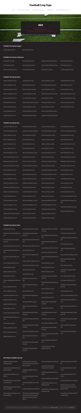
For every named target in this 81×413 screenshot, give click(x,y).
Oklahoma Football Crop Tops (48, 102)
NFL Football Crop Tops (38, 10)
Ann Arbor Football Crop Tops (10, 126)
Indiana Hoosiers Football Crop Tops (30, 261)
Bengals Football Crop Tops (9, 271)
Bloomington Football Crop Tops (11, 165)
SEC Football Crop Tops (65, 65)
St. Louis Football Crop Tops (67, 148)
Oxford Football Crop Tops (47, 196)
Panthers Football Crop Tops (48, 267)
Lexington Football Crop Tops (48, 126)
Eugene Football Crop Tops (28, 157)
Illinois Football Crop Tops (9, 111)
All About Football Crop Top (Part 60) (30, 388)
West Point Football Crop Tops (67, 211)
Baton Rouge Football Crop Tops (11, 157)
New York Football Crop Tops (48, 89)
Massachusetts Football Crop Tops (30, 102)
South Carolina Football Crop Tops (49, 115)
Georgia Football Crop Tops (9, 106)
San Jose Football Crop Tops (67, 135)
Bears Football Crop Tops (9, 267)
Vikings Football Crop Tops (66, 291)
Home (13, 10)
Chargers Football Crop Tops (10, 304)
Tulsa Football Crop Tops (66, 187)
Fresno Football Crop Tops (28, 170)
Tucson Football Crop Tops (66, 183)
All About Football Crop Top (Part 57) (69, 380)
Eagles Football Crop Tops (9, 336)
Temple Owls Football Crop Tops (68, 233)
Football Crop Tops (40, 5)
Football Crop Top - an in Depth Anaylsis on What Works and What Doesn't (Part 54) (68, 386)
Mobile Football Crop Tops (47, 157)
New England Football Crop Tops (49, 170)
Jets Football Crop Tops (27, 274)
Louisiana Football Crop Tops (29, 93)
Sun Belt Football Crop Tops (67, 69)
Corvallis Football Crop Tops (29, 135)
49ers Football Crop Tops (9, 229)
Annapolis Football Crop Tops (10, 130)
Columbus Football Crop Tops (29, 126)
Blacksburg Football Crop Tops (10, 161)
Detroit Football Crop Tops (28, 148)
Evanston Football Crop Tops (29, 161)
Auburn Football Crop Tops (9, 144)
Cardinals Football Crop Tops (10, 299)
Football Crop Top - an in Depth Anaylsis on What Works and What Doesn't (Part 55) (30, 363)
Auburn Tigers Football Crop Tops (11, 263)
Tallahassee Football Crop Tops (67, 161)
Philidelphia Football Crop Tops (48, 204)
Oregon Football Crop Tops (47, 106)
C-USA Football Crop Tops (28, 69)
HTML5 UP (71, 407)
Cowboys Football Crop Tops (10, 327)
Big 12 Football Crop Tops (28, 60)
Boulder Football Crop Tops (9, 170)
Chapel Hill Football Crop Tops (10, 183)
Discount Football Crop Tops (62, 10)
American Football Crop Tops (10, 69)
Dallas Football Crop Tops (28, 139)
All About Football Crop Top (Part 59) (49, 361)
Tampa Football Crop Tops (66, 170)
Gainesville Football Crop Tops (29, 174)
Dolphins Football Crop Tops (10, 332)
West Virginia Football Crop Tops (68, 98)
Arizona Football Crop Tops (9, 85)
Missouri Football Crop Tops (47, 80)
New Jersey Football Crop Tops (48, 85)
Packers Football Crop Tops (47, 263)
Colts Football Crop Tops (9, 323)
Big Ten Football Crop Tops (28, 65)
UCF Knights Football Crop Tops (67, 276)
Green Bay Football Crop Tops (29, 178)
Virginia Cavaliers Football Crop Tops (68, 295)
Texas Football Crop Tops (66, 85)
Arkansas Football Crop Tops (10, 89)
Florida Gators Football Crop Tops (30, 229)
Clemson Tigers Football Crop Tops (11, 312)
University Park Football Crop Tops (68, 196)
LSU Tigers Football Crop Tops (29, 301)
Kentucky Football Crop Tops (29, 89)
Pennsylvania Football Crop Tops (49, 111)
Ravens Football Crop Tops (47, 297)
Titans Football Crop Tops (66, 265)
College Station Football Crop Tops (11, 213)
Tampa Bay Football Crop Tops (67, 165)
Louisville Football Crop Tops (48, 135)
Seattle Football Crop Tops (66, 139)
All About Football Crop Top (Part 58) (49, 378)
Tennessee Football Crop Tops (67, 80)
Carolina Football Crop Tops (9, 178)
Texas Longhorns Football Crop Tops (68, 254)
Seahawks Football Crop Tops (48, 318)
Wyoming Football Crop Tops (67, 106)
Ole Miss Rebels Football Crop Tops (49, 248)
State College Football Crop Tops (68, 157)
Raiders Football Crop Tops (47, 288)
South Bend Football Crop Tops (67, 144)
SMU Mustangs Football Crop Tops (49, 323)
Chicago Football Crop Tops (9, 196)
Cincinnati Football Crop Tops (10, 200)
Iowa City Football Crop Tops (29, 196)
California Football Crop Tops (10, 93)
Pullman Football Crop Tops (48, 217)
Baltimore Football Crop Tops (10, 152)
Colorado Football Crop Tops (10, 98)
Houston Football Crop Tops (29, 187)
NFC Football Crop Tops (47, 69)
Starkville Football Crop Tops (67, 152)
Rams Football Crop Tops (47, 293)
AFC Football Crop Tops (8, 65)
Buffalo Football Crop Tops (9, 174)
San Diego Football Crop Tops (67, 126)
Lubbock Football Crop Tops (48, 139)
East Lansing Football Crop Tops (29, 152)
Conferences (50, 10)
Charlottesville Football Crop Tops (11, 187)
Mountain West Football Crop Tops (49, 65)
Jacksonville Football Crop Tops (29, 200)
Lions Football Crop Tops (28, 291)
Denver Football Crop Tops (28, 144)
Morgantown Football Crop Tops (49, 161)
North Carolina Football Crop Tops (49, 93)
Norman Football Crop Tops (47, 183)
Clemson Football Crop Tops (10, 204)
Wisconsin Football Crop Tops (67, 102)
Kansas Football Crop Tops (28, 85)
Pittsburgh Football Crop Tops (48, 213)
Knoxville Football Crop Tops (29, 209)
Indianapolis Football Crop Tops (29, 191)
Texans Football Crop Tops (66, 244)
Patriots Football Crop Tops (47, 271)
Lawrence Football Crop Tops (29, 217)
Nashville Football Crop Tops (48, 165)
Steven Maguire (54, 407)
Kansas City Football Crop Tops (29, 204)
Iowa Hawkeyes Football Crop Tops (30, 265)
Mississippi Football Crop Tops (29, 115)
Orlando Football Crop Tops (47, 191)
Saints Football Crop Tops (47, 308)
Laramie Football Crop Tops (28, 213)
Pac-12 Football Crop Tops (66, 60)
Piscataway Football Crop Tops (48, 209)
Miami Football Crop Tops (47, 148)
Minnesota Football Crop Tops (29, 111)
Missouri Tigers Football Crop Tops (30, 331)
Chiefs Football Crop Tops (9, 308)
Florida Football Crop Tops (9, 102)
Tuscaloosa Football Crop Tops (67, 191)
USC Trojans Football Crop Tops (67, 280)
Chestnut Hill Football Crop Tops (11, 191)
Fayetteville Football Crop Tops (29, 165)
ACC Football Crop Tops (8, 60)
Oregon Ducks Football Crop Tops (49, 252)
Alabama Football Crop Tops (10, 80)
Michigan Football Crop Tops (29, 106)
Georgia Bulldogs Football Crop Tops (31, 246)
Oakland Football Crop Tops (48, 187)
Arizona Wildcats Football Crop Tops (11, 246)
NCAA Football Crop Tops (23, 10)
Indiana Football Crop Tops (9, 115)
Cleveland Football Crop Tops (10, 209)
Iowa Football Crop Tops (28, 80)
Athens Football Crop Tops (9, 139)
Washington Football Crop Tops (67, 93)
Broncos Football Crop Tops (9, 286)
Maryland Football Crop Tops (29, 98)
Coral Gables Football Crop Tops (29, 130)
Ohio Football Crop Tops (47, 98)
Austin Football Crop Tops (9, 148)
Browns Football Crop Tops (9, 291)
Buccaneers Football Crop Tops (10, 295)
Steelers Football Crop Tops (66, 229)
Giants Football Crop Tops (28, 250)
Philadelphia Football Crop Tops (48, 200)
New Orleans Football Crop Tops (49, 174)
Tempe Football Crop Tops (66, 174)
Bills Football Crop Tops (9, 276)
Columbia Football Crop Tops (10, 217)
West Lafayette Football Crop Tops (68, 206)
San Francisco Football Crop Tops (68, 130)
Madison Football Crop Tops (48, 144)
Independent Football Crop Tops (49, 60)
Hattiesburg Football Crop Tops (29, 183)
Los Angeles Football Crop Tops (48, 130)
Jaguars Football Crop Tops (28, 269)
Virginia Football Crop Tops (66, 89)
